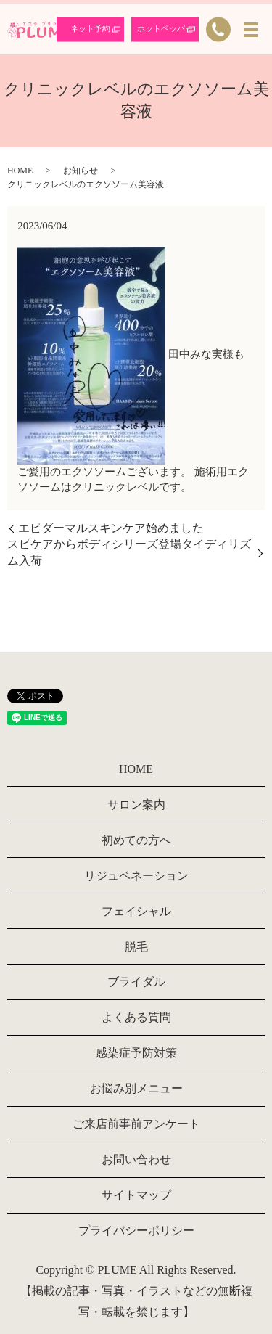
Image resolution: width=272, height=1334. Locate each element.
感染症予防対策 (136, 1053)
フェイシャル (136, 911)
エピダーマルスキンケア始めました (111, 528)
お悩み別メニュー (136, 1088)
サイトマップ (136, 1195)
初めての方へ (136, 840)
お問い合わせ (136, 1159)
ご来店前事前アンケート (136, 1124)
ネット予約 (90, 28)
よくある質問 (136, 1017)
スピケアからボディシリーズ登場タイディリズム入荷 (129, 552)
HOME (20, 170)
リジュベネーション (136, 875)
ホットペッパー (165, 28)
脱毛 (136, 947)
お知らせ (80, 170)
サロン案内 (136, 804)
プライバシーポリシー (136, 1230)
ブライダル (136, 981)
